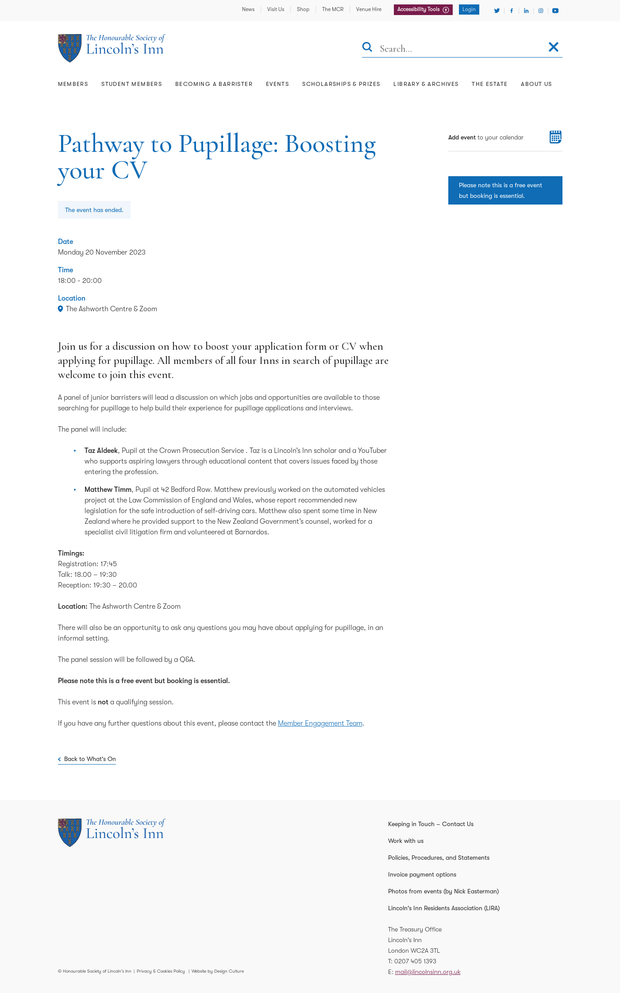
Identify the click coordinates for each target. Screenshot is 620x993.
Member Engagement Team (320, 723)
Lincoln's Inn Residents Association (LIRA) (444, 908)
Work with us (406, 840)
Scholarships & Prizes (341, 84)
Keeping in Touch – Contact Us (431, 823)
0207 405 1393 (415, 961)
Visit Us (275, 9)
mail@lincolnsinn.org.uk (428, 971)
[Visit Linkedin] (526, 11)
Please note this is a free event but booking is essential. (500, 190)
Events (277, 84)
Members (73, 84)
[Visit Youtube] (555, 11)
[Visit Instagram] (541, 11)
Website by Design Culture (218, 971)
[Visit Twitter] (497, 11)
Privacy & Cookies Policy (161, 971)
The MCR (332, 9)
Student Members (131, 84)
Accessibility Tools (419, 9)
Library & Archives (425, 84)
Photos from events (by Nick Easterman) (443, 891)
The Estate (490, 84)
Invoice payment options (422, 874)
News (248, 9)
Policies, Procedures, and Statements (438, 857)
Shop (303, 9)
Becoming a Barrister (214, 84)
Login (469, 9)
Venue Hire (368, 9)
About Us (536, 84)
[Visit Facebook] (511, 11)
